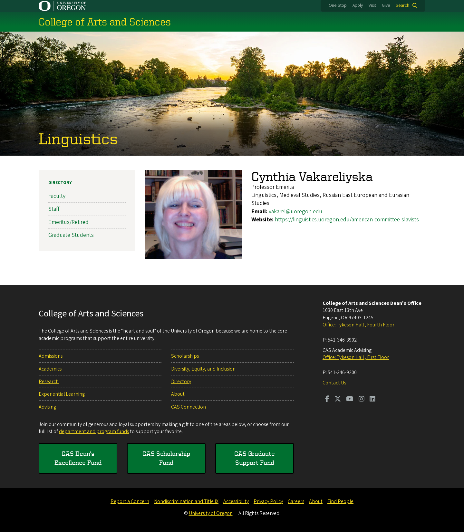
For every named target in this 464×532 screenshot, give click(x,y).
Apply (358, 5)
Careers (296, 501)
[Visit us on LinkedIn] (372, 399)
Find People (340, 501)
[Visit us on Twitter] (337, 399)
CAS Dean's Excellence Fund (78, 458)
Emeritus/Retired (68, 222)
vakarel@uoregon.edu (295, 211)
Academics (50, 368)
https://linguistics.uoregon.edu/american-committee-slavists (347, 220)
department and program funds (94, 431)
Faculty (56, 196)
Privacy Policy (268, 501)
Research (49, 381)
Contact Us (334, 382)
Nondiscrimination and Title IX (186, 501)
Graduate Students (71, 235)
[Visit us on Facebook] (327, 399)
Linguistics (78, 138)
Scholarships (185, 356)
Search (402, 5)
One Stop (338, 5)
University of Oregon (211, 513)
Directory (60, 182)
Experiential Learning (62, 394)
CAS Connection (188, 407)
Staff (53, 209)
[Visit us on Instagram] (361, 399)
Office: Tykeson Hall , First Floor (356, 357)
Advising (47, 407)
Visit (372, 5)
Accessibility (236, 501)
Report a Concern (130, 501)
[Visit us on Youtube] (349, 399)
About (178, 394)
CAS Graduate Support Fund (254, 458)
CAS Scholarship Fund (166, 458)
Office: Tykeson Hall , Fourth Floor (358, 324)
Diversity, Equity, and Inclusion (203, 368)
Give (386, 5)
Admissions (51, 356)
